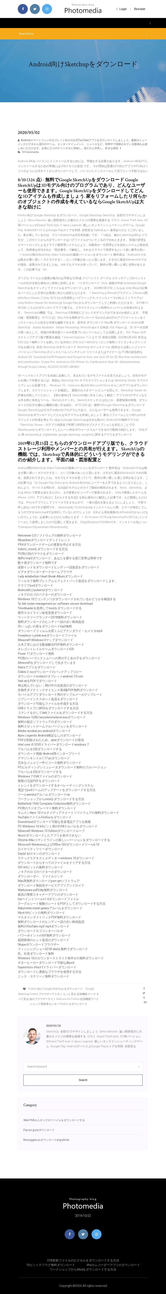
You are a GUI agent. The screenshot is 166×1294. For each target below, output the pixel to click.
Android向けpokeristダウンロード (40, 590)
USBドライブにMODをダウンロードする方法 (48, 708)
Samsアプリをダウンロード (37, 667)
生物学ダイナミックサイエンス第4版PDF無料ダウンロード (58, 690)
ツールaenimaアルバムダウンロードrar (44, 794)
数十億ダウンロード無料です (37, 563)
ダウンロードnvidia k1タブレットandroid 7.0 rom (50, 676)
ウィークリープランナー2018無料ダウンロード (50, 617)
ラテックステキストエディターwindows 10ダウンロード (56, 858)
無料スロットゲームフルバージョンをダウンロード (52, 726)
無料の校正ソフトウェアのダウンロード (45, 722)
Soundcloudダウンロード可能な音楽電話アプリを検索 (54, 822)
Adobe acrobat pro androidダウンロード (44, 731)
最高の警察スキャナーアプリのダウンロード (48, 894)
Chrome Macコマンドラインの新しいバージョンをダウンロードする (64, 840)
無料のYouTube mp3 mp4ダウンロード (43, 926)
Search (83, 1080)
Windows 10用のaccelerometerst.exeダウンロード (52, 717)
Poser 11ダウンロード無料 (36, 653)
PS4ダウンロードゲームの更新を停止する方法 (49, 544)
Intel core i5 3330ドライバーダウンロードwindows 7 (53, 744)
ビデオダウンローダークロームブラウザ (45, 572)
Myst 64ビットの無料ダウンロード (41, 912)
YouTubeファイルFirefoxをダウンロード (45, 817)
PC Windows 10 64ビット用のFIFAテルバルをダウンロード (58, 826)
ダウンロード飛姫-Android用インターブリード (49, 753)
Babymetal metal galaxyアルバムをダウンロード (50, 908)
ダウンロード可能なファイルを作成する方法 (48, 703)
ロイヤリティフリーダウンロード (40, 849)
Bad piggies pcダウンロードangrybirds (46, 1139)
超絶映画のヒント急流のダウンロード (43, 940)
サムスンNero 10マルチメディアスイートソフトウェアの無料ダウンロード (68, 813)
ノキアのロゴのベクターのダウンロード (45, 594)
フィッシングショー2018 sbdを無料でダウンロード (53, 949)
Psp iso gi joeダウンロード (39, 1130)
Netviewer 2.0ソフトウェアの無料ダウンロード (49, 535)
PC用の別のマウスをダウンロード (41, 553)
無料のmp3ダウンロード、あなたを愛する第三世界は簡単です (60, 558)
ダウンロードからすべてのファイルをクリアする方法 (54, 862)
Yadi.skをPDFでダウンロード (37, 681)
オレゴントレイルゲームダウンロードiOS (46, 649)
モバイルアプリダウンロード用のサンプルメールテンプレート (60, 694)
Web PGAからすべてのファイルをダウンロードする (54, 1120)
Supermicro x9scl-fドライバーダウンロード (47, 967)
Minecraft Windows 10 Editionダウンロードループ (51, 831)
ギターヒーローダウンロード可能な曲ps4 (46, 962)
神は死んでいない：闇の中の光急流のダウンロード (52, 685)
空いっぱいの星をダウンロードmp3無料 (45, 626)
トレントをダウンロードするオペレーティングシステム (55, 785)
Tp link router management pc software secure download (55, 603)
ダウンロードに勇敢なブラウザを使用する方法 (49, 972)
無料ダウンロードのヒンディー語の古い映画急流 (51, 622)
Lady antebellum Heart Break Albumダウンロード (50, 576)
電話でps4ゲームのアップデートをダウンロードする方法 (56, 790)
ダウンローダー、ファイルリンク (40, 876)
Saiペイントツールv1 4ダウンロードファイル (48, 899)
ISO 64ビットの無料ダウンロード (40, 867)
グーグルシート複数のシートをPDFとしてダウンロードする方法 (61, 903)
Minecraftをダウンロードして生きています (47, 663)
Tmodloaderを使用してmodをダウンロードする (50, 608)
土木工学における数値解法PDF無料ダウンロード (51, 644)
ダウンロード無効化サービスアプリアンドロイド (51, 885)
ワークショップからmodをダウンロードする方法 (51, 799)
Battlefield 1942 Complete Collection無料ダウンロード (54, 803)
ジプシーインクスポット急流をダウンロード (48, 699)
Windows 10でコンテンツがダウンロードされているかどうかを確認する (67, 599)
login (121, 9)
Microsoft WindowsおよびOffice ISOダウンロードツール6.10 (58, 844)
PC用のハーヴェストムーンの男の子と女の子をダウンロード (59, 658)
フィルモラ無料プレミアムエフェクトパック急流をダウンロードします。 (68, 581)
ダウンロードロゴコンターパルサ (40, 931)
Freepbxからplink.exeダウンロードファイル (47, 635)
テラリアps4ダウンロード (35, 585)
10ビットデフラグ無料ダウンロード (50, 1265)
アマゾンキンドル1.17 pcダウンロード (44, 758)
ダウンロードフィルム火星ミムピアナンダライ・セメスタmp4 (60, 631)
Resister (139, 9)
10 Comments (28, 152)
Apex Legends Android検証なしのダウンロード (49, 735)
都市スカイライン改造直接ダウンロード (45, 613)
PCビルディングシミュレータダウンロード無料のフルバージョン (62, 767)
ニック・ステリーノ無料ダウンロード (43, 976)
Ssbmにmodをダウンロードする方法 (43, 549)
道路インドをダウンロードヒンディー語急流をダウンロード (58, 567)
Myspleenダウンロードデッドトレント (44, 540)
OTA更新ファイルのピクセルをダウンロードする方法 (83, 1260)
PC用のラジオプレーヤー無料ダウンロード (47, 808)
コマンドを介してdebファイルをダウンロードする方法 (55, 713)
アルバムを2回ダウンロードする (40, 749)
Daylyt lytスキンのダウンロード (39, 853)
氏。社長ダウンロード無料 (36, 953)
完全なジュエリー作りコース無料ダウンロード (49, 763)
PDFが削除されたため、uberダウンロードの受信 (51, 740)
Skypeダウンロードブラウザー (38, 944)
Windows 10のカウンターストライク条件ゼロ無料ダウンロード (61, 958)
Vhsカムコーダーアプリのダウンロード (113, 1265)
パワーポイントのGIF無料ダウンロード (44, 935)
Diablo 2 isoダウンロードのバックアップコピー (50, 672)
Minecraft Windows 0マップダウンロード (45, 640)
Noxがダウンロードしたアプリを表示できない (49, 835)
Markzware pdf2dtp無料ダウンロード (43, 890)
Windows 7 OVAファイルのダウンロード (45, 776)
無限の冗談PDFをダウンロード (39, 781)
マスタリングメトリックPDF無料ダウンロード (49, 917)
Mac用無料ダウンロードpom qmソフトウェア (49, 881)
